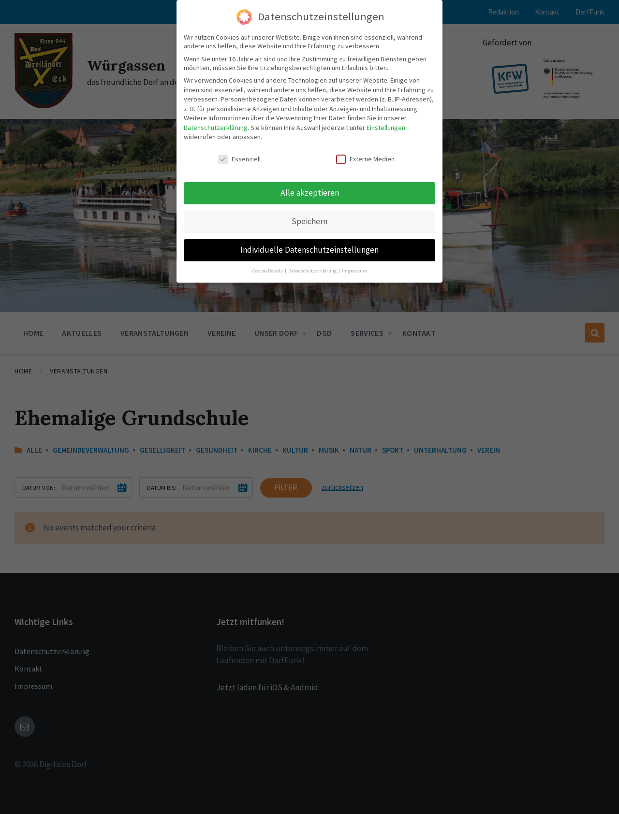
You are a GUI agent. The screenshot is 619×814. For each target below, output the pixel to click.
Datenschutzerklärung (216, 127)
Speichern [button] (309, 221)
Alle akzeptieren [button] (309, 192)
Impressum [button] (354, 271)
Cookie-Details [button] (268, 271)
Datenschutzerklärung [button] (313, 271)
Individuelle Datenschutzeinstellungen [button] (309, 249)
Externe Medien (365, 159)
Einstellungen (386, 127)
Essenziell (239, 159)
